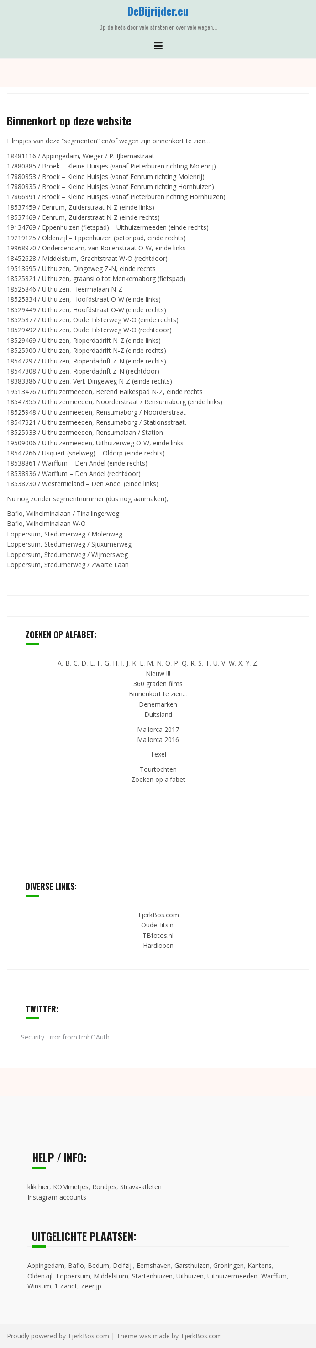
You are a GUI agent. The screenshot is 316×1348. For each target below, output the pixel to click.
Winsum (39, 1286)
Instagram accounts (56, 1197)
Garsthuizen (192, 1265)
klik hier (38, 1186)
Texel (158, 754)
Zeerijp (91, 1286)
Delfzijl (123, 1265)
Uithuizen (190, 1276)
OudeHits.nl (158, 924)
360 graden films (158, 683)
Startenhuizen (152, 1276)
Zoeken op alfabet (158, 779)
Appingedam (45, 1265)
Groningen (228, 1265)
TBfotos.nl (158, 935)
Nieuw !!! (158, 673)
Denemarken (158, 704)
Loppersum (73, 1276)
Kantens (260, 1265)
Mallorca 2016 (158, 739)
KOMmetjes (71, 1186)
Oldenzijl (40, 1276)
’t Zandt (66, 1286)
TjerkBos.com (158, 914)
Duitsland (158, 714)
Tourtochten (158, 769)
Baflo (76, 1265)
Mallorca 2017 (158, 729)
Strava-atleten (141, 1186)
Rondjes (104, 1186)
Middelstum (111, 1276)
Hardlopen (158, 945)
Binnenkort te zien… (158, 693)
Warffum (274, 1276)
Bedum (98, 1265)
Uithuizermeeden (232, 1276)
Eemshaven (154, 1265)
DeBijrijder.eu (158, 10)
